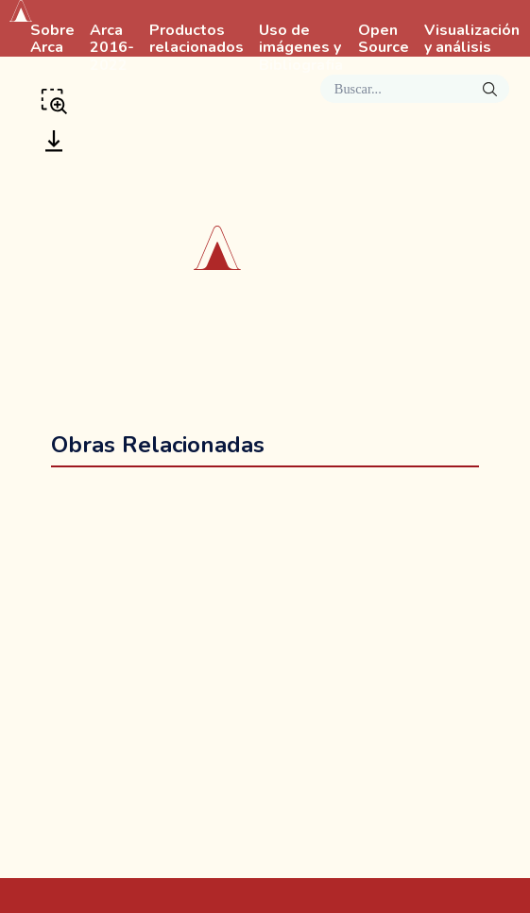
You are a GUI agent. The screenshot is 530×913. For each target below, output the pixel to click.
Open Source (383, 40)
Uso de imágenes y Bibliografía (301, 48)
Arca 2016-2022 (112, 48)
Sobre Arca (52, 40)
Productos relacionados (196, 40)
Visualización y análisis (472, 40)
